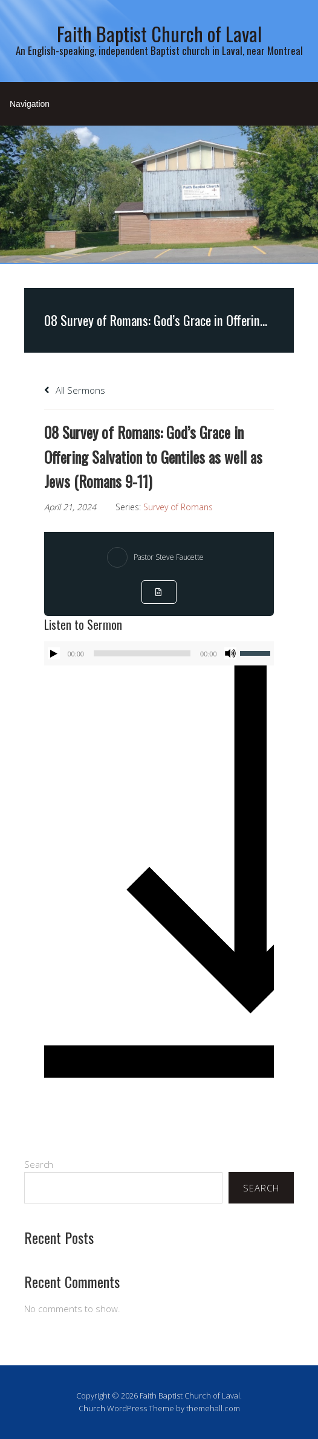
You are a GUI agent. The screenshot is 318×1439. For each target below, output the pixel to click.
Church (92, 1408)
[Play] (54, 653)
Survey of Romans (178, 507)
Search (38, 1164)
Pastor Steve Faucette (169, 557)
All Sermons (74, 390)
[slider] (142, 653)
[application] (158, 653)
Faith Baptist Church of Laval (159, 33)
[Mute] (230, 653)
